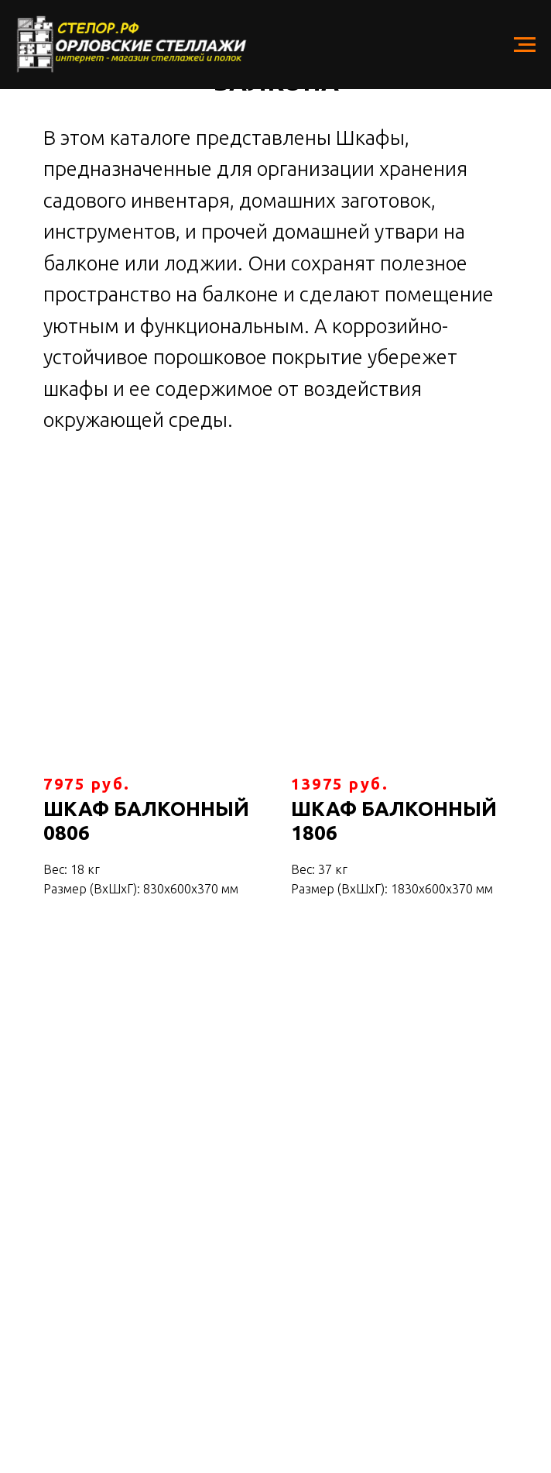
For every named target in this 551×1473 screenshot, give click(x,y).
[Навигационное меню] (525, 45)
